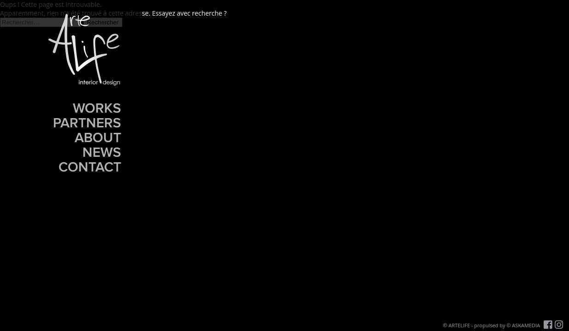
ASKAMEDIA (526, 325)
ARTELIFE (459, 325)
